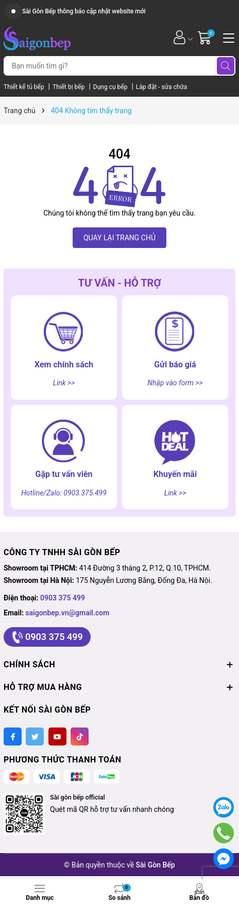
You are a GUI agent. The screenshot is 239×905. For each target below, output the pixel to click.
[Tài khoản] (179, 37)
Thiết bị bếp (69, 87)
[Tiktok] (80, 736)
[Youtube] (57, 736)
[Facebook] (13, 736)
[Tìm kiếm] (225, 66)
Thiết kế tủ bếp (25, 87)
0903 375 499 (62, 598)
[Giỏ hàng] (206, 37)
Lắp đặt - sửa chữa (161, 87)
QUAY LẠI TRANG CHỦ (119, 238)
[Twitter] (35, 736)
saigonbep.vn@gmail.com (67, 613)
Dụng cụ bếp (111, 87)
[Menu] (227, 37)
